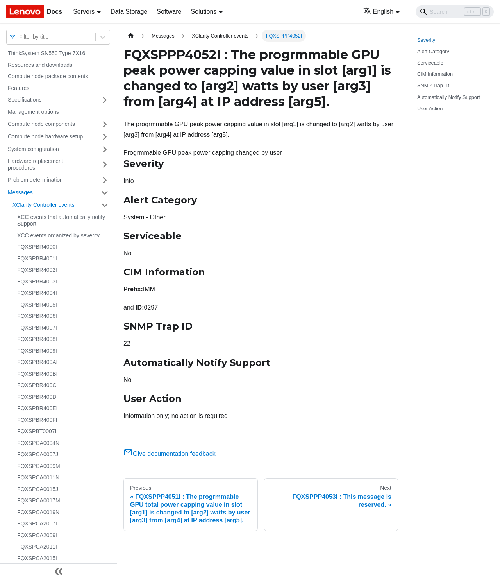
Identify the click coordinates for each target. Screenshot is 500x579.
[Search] (455, 11)
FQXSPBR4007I (37, 327)
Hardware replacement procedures (35, 164)
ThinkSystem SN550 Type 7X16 (46, 53)
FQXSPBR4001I (37, 258)
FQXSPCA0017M (38, 500)
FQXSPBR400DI (37, 397)
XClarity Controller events (43, 205)
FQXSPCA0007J (37, 454)
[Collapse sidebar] (58, 571)
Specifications (24, 100)
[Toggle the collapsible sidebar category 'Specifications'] (104, 100)
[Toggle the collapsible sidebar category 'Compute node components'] (104, 124)
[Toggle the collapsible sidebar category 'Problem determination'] (104, 180)
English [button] (378, 11)
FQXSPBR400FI (37, 420)
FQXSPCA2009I (37, 535)
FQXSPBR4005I (37, 304)
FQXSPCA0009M (38, 466)
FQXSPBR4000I (37, 247)
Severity (426, 40)
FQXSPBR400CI (37, 385)
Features (18, 88)
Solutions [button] (203, 11)
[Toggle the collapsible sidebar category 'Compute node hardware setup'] (104, 137)
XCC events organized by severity (58, 235)
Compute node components (41, 124)
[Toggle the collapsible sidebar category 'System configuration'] (104, 149)
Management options (33, 112)
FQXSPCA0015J (37, 489)
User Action (430, 108)
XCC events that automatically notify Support (61, 220)
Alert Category (433, 51)
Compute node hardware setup (45, 136)
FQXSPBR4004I (37, 293)
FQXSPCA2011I (37, 546)
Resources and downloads (40, 65)
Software (169, 11)
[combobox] (20, 36)
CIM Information (435, 74)
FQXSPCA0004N (38, 443)
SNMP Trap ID (433, 85)
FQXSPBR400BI (37, 374)
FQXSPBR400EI (37, 408)
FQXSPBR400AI (37, 362)
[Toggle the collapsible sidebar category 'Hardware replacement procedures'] (104, 165)
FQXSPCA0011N (38, 477)
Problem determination (35, 180)
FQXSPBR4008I (37, 339)
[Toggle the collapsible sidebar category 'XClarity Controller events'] (104, 205)
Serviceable (430, 63)
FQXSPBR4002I (37, 270)
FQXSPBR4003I (37, 281)
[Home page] (130, 36)
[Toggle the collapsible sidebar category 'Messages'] (104, 192)
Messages (20, 192)
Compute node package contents (48, 76)
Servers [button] (84, 11)
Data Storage (129, 11)
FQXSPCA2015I (37, 558)
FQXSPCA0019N (38, 512)
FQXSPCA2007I (37, 523)
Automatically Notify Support (448, 97)
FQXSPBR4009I (37, 351)
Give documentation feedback (169, 453)
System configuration (33, 149)
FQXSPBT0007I (36, 431)
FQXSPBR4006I (37, 316)
